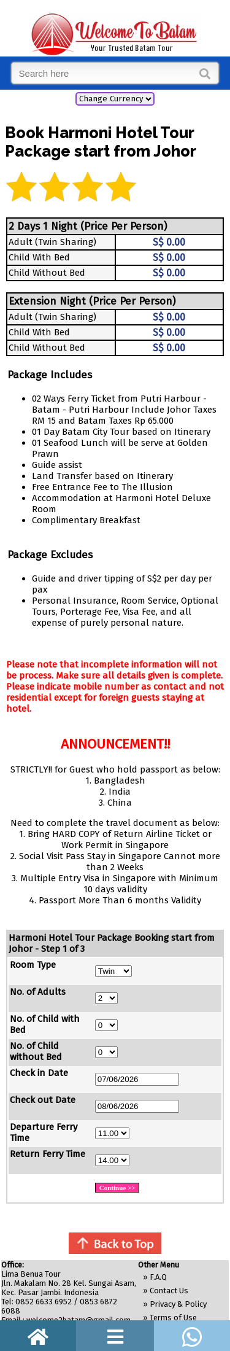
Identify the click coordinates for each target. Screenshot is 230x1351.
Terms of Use (173, 1317)
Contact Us (169, 1290)
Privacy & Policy (178, 1304)
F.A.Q (158, 1277)
